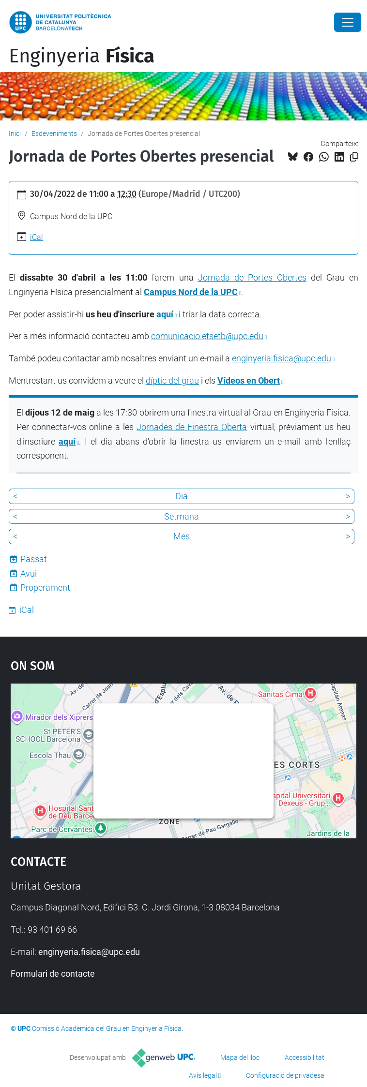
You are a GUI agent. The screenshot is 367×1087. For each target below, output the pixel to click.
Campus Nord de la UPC (191, 292)
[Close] (347, 22)
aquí (164, 314)
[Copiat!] (354, 157)
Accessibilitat (304, 1057)
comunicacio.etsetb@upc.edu (207, 336)
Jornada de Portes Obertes (252, 277)
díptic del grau (172, 380)
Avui (28, 573)
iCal (36, 237)
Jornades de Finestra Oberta (192, 427)
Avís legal (203, 1075)
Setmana (181, 516)
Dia (181, 496)
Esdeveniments (54, 133)
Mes (181, 536)
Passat (33, 559)
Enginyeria (81, 56)
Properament (45, 587)
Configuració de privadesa (285, 1075)
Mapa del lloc (240, 1057)
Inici (15, 133)
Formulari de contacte (53, 973)
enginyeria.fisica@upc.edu (281, 358)
